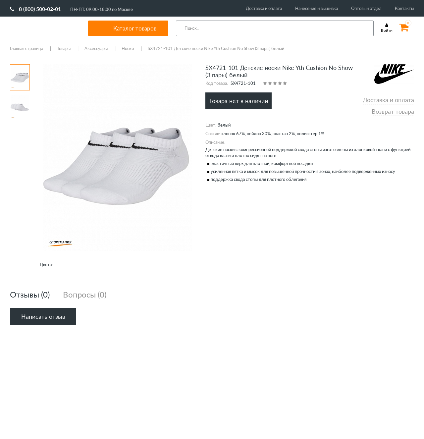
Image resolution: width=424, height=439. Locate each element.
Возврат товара (393, 111)
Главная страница (26, 48)
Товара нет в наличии (238, 100)
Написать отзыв (43, 316)
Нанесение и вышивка (316, 8)
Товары (64, 48)
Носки (128, 48)
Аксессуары (96, 48)
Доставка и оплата (264, 8)
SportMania (41, 28)
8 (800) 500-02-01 (35, 9)
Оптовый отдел (366, 8)
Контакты (404, 8)
